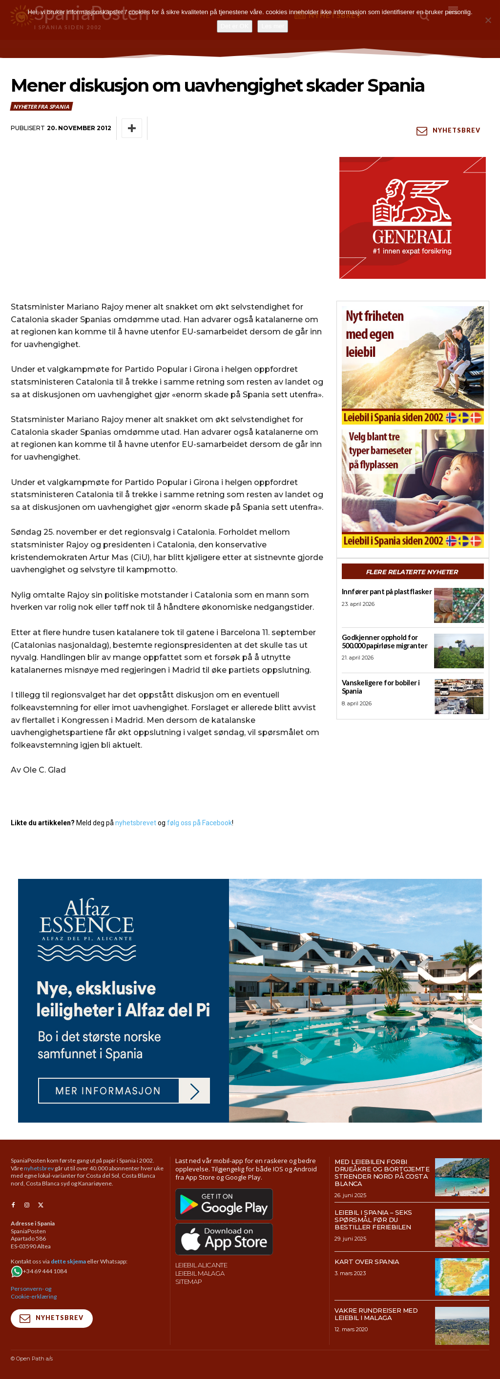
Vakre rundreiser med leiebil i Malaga (375, 1313)
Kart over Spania (366, 1261)
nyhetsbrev (39, 1167)
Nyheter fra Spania (41, 106)
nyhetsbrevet (135, 822)
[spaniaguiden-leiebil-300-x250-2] (413, 488)
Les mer (272, 26)
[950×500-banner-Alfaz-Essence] (250, 1000)
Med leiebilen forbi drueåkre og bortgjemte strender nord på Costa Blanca (381, 1172)
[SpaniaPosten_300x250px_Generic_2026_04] (412, 217)
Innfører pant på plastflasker (383, 592)
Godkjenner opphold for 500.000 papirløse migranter (383, 641)
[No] (488, 20)
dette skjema (68, 1261)
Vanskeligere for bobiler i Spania (378, 687)
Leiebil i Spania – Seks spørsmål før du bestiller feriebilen (373, 1219)
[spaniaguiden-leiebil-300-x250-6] (413, 365)
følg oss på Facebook (199, 822)
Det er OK (235, 26)
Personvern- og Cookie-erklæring (34, 1292)
